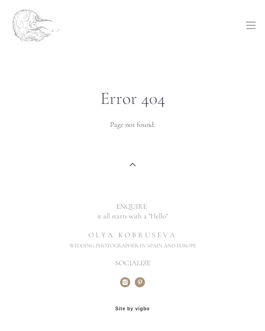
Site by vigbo (132, 309)
